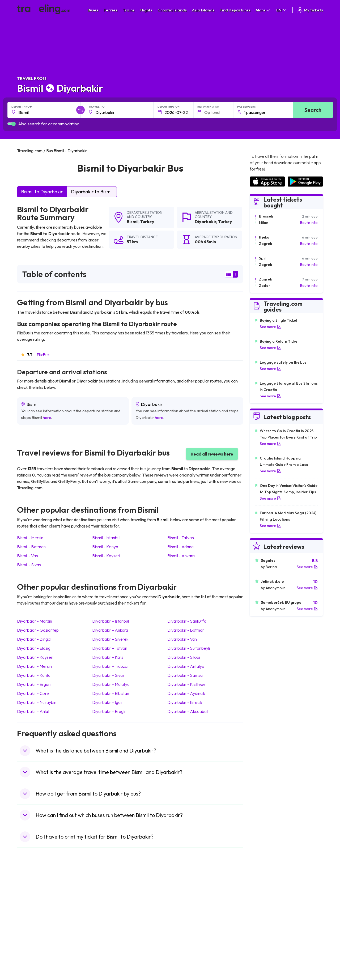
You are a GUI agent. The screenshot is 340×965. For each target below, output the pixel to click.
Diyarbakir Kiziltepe (186, 684)
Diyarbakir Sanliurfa (186, 621)
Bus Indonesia (108, 948)
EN (281, 9)
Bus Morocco (107, 892)
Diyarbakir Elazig (33, 648)
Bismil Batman (31, 546)
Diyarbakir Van (182, 639)
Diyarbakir (205, 221)
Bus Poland (105, 931)
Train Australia (185, 914)
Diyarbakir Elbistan (110, 693)
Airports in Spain (263, 892)
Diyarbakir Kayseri (35, 657)
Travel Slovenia (32, 936)
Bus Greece (106, 914)
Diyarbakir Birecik (184, 702)
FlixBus (43, 354)
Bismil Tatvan (180, 537)
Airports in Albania (264, 931)
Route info (309, 222)
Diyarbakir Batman (186, 630)
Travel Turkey (31, 920)
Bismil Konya (105, 546)
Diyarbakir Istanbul (110, 621)
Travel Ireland (31, 942)
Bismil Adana (180, 546)
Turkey (147, 221)
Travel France (31, 925)
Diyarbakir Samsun (186, 675)
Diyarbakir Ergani (34, 684)
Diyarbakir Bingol (34, 639)
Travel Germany (33, 914)
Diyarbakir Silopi (183, 657)
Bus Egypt (104, 925)
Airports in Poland (264, 936)
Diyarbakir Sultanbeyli (188, 648)
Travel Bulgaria (32, 903)
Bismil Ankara (181, 555)
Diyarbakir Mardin (34, 621)
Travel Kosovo (32, 948)
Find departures (235, 9)
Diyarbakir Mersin (34, 666)
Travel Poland (31, 931)
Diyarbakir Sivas (108, 675)
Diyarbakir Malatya (111, 684)
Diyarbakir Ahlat (33, 711)
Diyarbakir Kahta (33, 675)
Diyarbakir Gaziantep (38, 630)
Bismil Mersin (30, 537)
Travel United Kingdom (39, 892)
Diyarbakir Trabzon (111, 666)
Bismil (132, 221)
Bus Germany (107, 903)
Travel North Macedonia (40, 897)
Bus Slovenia (106, 909)
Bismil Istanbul (106, 537)
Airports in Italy (262, 920)
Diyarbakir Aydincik (186, 693)
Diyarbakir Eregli (108, 711)
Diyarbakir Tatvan (109, 648)
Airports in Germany (266, 925)
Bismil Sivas (29, 564)
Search (312, 110)
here (47, 417)
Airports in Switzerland (268, 914)
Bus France (105, 920)
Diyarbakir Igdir (107, 702)
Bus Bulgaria (106, 897)
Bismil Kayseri (106, 555)
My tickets (310, 10)
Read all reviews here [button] (212, 454)
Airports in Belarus (264, 909)
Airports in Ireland (264, 903)
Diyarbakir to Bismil (92, 192)
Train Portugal (185, 892)
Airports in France (264, 897)
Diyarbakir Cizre (33, 693)
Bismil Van (27, 555)
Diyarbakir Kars (107, 657)
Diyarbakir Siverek (110, 639)
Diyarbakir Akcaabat (187, 711)
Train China (182, 903)
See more (270, 326)
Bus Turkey (105, 942)
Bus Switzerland (109, 936)
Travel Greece (32, 909)
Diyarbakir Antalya (185, 666)
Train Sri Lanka (185, 897)
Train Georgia (184, 909)
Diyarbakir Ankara (110, 630)
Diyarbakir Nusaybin (36, 702)
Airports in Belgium (265, 942)
